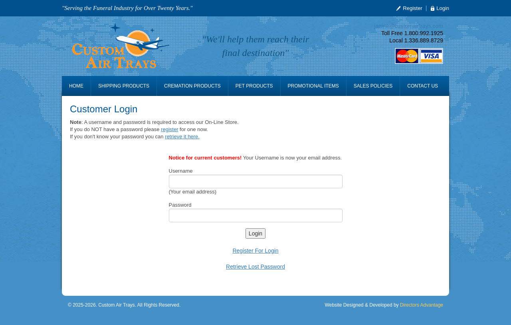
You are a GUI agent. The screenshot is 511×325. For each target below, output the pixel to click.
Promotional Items (313, 86)
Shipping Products (123, 86)
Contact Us (422, 86)
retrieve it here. (182, 137)
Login (442, 8)
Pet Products (254, 86)
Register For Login (255, 250)
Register (412, 8)
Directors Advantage (421, 305)
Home (76, 86)
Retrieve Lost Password (255, 266)
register (169, 129)
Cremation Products (192, 86)
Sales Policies (373, 86)
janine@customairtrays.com (408, 26)
